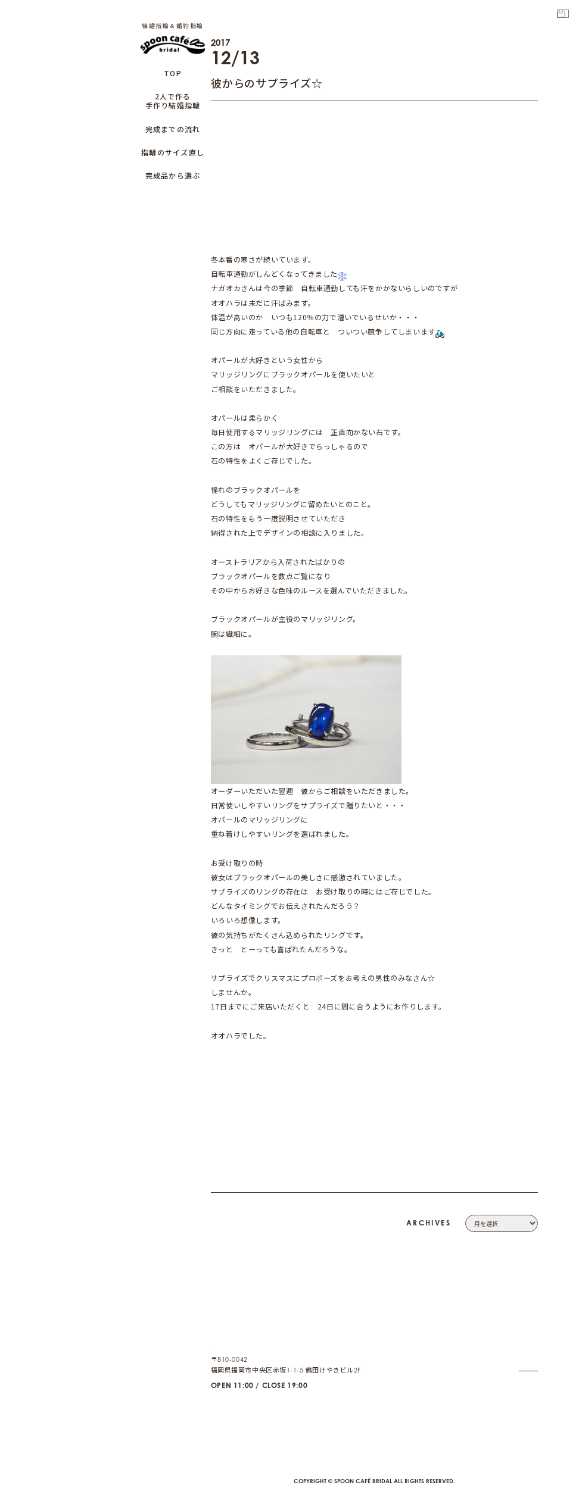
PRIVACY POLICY (510, 1353)
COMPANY (520, 1327)
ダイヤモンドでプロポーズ (255, 992)
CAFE (529, 1403)
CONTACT (522, 1340)
